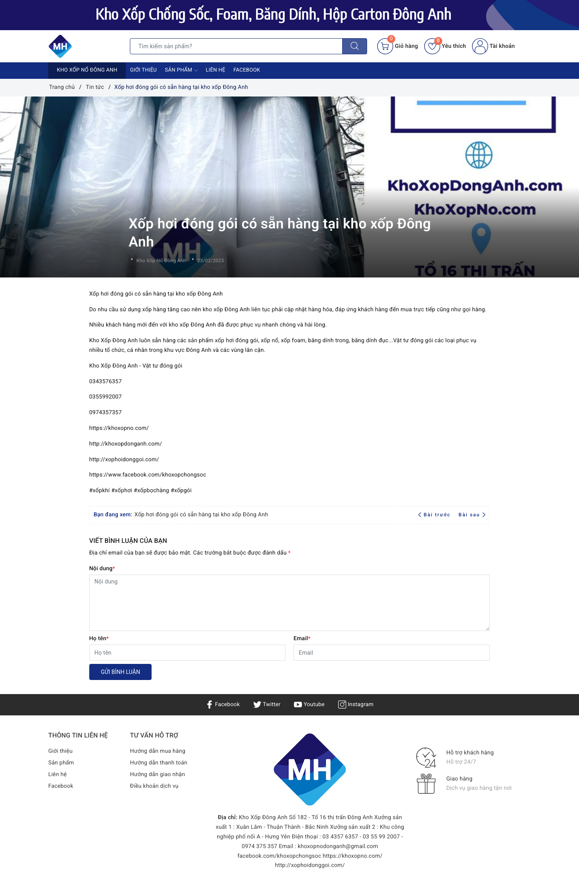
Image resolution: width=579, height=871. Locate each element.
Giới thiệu (143, 70)
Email (302, 638)
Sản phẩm (181, 70)
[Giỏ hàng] (397, 46)
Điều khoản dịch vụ (154, 786)
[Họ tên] (187, 653)
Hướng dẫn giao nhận (157, 774)
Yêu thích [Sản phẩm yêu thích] (445, 46)
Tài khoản (493, 46)
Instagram (356, 704)
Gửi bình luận (120, 672)
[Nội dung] (289, 603)
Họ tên (99, 638)
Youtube (309, 704)
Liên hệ (216, 70)
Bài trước (435, 515)
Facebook (246, 70)
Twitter (266, 704)
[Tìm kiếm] (354, 46)
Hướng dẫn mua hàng (158, 751)
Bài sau (472, 515)
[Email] (392, 653)
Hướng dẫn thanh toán (159, 763)
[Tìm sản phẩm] (236, 46)
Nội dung (102, 568)
